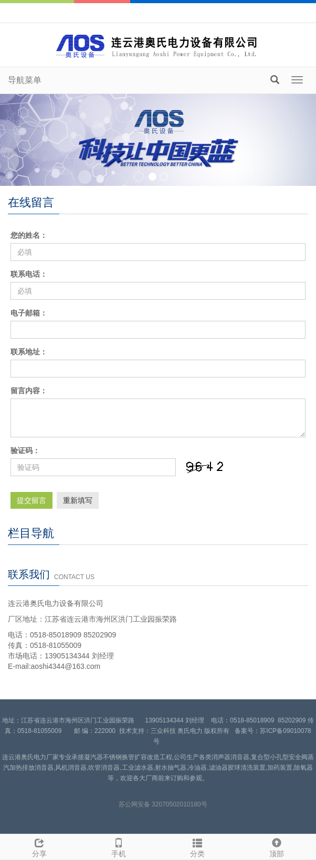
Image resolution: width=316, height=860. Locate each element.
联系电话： (28, 274)
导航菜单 (24, 80)
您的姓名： (28, 235)
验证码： (25, 450)
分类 (197, 846)
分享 (39, 846)
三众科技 (163, 731)
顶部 (277, 846)
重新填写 (77, 500)
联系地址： (28, 352)
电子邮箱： (28, 313)
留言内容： (28, 390)
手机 (119, 846)
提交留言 (31, 500)
